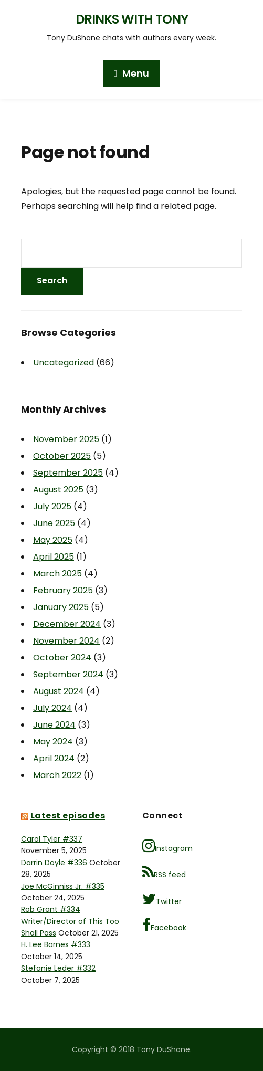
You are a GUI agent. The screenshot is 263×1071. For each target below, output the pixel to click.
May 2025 (52, 540)
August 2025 (58, 490)
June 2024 (54, 725)
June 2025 (54, 523)
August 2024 (58, 691)
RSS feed (164, 872)
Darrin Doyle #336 (54, 862)
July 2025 (52, 506)
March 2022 (57, 775)
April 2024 (54, 758)
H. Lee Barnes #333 (55, 944)
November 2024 (66, 641)
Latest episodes (68, 816)
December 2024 (67, 624)
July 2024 (52, 708)
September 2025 (68, 473)
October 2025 (62, 456)
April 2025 (53, 557)
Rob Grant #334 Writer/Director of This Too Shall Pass (70, 921)
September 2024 (68, 674)
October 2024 (62, 658)
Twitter (162, 899)
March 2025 (57, 574)
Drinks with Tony (132, 19)
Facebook (164, 925)
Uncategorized (63, 362)
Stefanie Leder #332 (58, 968)
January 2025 (61, 607)
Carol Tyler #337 (51, 839)
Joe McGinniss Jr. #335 (62, 886)
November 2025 (66, 439)
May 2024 (53, 742)
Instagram (167, 846)
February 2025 (63, 590)
